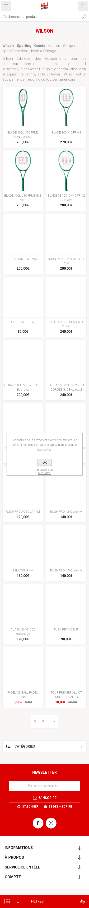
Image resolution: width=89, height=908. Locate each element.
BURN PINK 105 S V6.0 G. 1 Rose (66, 261)
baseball (79, 64)
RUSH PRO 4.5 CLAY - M (66, 511)
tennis (30, 74)
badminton (56, 64)
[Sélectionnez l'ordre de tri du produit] (19, 901)
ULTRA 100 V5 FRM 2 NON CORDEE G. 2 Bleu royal (66, 387)
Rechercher (84, 16)
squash (13, 74)
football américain (71, 69)
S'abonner (30, 806)
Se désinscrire (60, 806)
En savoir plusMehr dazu (45, 471)
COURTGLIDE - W (22, 322)
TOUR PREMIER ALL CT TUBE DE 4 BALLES (66, 695)
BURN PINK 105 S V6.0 (23, 259)
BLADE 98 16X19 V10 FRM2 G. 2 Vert (66, 198)
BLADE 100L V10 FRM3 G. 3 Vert (22, 198)
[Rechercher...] (40, 16)
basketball (31, 69)
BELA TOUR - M (23, 570)
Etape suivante (53, 721)
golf (49, 69)
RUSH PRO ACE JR (66, 629)
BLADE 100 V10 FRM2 (66, 132)
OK (44, 462)
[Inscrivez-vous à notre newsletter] (44, 786)
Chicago (49, 51)
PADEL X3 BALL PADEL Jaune (22, 695)
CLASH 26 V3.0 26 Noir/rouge (23, 631)
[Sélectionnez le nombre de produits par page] (6, 901)
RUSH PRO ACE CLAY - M (23, 511)
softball (12, 69)
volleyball (54, 74)
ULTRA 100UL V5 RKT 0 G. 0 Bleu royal (22, 387)
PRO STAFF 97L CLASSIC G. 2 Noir (66, 324)
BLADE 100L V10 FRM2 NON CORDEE (22, 135)
